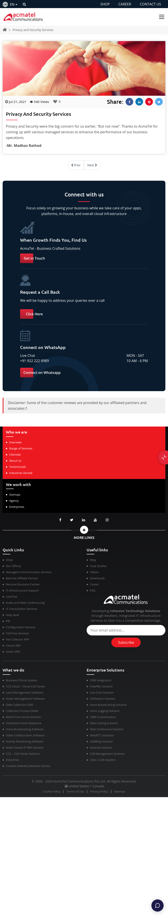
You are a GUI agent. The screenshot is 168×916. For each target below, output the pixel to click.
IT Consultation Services (21, 609)
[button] (84, 530)
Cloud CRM (13, 645)
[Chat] (157, 905)
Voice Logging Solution (105, 711)
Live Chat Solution (102, 692)
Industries (12, 760)
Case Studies (98, 566)
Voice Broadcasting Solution (108, 705)
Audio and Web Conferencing (25, 603)
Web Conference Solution (107, 729)
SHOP (105, 4)
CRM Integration (100, 680)
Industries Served (20, 473)
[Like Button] (55, 101)
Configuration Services (21, 627)
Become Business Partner (23, 584)
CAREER (124, 4)
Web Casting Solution (104, 723)
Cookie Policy (52, 791)
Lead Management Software (24, 692)
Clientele (15, 454)
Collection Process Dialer (22, 711)
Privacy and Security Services (32, 30)
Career (94, 584)
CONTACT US (150, 4)
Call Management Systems (107, 754)
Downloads (97, 578)
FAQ (92, 590)
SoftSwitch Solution (103, 699)
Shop (9, 560)
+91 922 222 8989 (34, 360)
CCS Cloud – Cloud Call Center (25, 686)
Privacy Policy (99, 791)
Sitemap (119, 791)
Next (92, 165)
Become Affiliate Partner (22, 578)
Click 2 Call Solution (103, 760)
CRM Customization (103, 717)
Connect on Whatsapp (42, 372)
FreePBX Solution (101, 686)
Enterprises (16, 507)
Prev (75, 165)
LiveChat (11, 597)
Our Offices (13, 566)
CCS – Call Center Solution (23, 754)
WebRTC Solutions (102, 735)
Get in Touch (34, 258)
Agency (14, 501)
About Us (15, 461)
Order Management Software (25, 699)
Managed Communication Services (29, 572)
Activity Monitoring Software (24, 741)
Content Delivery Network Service (28, 766)
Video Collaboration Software (25, 735)
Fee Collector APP (17, 639)
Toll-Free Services (17, 633)
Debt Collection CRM (19, 705)
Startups (14, 494)
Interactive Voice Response (23, 723)
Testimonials (17, 467)
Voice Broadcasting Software (25, 729)
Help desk (12, 615)
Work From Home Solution (23, 717)
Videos (94, 572)
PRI (8, 621)
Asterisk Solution (101, 747)
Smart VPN (13, 652)
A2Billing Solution (101, 741)
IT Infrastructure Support (22, 590)
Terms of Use (75, 791)
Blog (93, 560)
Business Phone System (21, 680)
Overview (15, 442)
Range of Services (20, 448)
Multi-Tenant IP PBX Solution (25, 747)
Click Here (34, 314)
